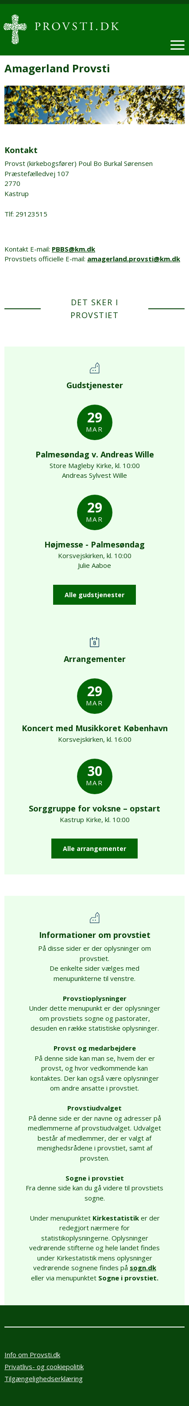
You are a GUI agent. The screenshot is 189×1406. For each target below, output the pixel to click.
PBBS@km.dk (73, 248)
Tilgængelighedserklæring (43, 1378)
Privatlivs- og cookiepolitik (44, 1366)
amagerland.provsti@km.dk (133, 258)
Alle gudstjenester (94, 595)
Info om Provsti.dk (32, 1354)
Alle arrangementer (94, 848)
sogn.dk (143, 1267)
